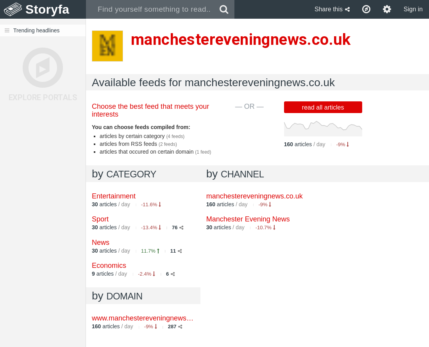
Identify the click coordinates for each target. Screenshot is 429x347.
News (100, 242)
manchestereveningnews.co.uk (254, 196)
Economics (109, 265)
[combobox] (150, 9)
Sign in (413, 9)
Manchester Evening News (248, 219)
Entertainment (114, 196)
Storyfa (47, 9)
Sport (100, 219)
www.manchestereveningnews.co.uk (148, 318)
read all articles (323, 107)
